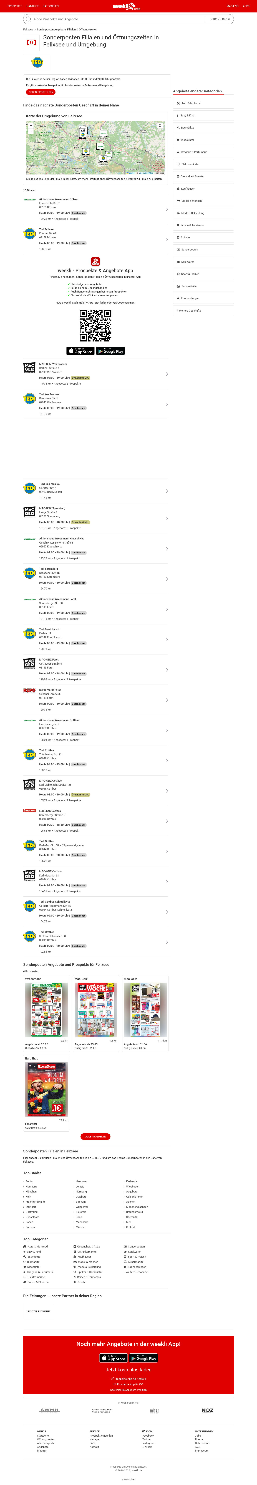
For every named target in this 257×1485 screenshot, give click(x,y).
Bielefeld (80, 1211)
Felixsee (28, 29)
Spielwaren (185, 261)
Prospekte (14, 6)
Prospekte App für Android (128, 1378)
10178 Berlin (220, 19)
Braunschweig (133, 1211)
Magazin (233, 6)
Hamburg (30, 1186)
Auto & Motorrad (189, 103)
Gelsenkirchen (133, 1196)
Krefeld (129, 1227)
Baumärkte (185, 127)
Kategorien (51, 6)
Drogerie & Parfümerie (192, 152)
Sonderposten (187, 249)
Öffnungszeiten (46, 1439)
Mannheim (81, 1222)
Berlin (137, 8)
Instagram (148, 1443)
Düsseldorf (31, 1217)
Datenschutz (202, 1443)
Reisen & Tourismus (190, 225)
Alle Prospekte (95, 1136)
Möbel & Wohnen (189, 200)
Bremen (29, 1227)
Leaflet (131, 173)
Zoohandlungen (188, 298)
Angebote (43, 1447)
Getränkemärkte (85, 1251)
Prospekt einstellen (101, 1435)
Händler (32, 6)
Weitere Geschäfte (189, 310)
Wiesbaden (131, 1186)
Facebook (148, 1435)
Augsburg (130, 1191)
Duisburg (80, 1196)
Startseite (43, 1435)
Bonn (78, 1217)
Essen (28, 1222)
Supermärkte (187, 286)
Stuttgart (29, 1207)
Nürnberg (80, 1191)
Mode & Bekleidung (190, 213)
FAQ (92, 1443)
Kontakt (94, 1447)
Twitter (146, 1439)
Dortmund (30, 1211)
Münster (80, 1227)
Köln (27, 1196)
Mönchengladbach (136, 1207)
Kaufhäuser (186, 188)
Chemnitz (130, 1217)
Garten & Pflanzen (36, 1282)
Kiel (127, 1222)
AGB (197, 1447)
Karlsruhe (130, 1181)
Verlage (94, 1439)
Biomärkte (31, 1262)
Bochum (80, 1201)
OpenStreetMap (146, 173)
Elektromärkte (187, 164)
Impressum (201, 1450)
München (30, 1191)
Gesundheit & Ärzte (190, 176)
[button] (160, 126)
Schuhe (183, 237)
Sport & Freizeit (188, 274)
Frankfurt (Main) (34, 1201)
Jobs (198, 1435)
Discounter (185, 140)
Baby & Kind (185, 115)
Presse (199, 1439)
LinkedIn (147, 1447)
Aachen (129, 1201)
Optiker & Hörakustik (88, 1272)
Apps (246, 6)
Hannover (80, 1181)
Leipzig (79, 1186)
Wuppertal (81, 1207)
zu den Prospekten (41, 92)
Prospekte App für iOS (128, 1384)
